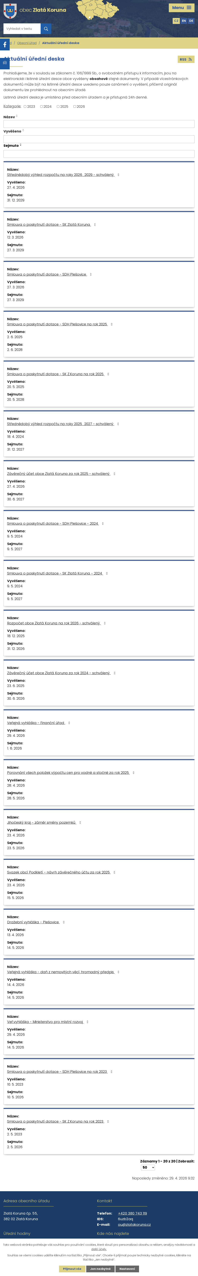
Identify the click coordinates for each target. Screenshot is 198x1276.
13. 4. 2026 (15, 934)
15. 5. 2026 (15, 897)
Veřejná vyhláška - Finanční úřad (39, 722)
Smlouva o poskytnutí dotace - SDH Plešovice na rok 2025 (60, 324)
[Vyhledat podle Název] (99, 124)
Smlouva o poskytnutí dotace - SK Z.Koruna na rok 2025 (59, 374)
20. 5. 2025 (15, 386)
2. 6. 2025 (14, 336)
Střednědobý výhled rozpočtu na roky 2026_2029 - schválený (64, 174)
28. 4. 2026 (16, 785)
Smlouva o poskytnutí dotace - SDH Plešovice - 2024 (56, 523)
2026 (81, 106)
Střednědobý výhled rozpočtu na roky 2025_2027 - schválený (63, 423)
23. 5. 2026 (15, 848)
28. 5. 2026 (16, 798)
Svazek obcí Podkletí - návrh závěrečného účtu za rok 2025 (62, 872)
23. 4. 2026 (16, 835)
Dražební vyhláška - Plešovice (36, 922)
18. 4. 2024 (15, 436)
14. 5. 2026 (15, 947)
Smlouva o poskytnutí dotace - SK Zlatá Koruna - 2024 (58, 573)
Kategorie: (12, 106)
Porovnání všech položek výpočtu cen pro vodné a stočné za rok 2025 (71, 772)
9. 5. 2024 (15, 536)
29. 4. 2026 (16, 735)
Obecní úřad (27, 43)
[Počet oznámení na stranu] (148, 1167)
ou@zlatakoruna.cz (134, 1224)
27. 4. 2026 (16, 187)
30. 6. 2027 (15, 499)
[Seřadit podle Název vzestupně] (17, 115)
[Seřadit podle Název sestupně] (17, 116)
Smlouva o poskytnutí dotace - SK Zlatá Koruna (52, 224)
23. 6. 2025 (15, 685)
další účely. (99, 1249)
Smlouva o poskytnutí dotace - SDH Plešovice (50, 274)
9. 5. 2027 (14, 549)
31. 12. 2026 (16, 648)
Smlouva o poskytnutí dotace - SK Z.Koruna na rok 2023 (58, 1121)
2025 (64, 106)
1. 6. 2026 (14, 748)
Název (9, 117)
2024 (48, 106)
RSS (186, 59)
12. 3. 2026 (15, 237)
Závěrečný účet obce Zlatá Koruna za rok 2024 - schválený (62, 673)
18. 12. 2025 (16, 635)
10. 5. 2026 (15, 1097)
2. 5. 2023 (14, 1134)
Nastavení (127, 1269)
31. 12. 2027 (15, 449)
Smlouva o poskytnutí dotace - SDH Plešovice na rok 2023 (60, 1071)
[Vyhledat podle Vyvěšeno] (99, 139)
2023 (31, 106)
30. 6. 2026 (16, 698)
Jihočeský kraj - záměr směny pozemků (44, 822)
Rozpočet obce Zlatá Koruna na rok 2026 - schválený (57, 623)
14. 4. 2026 (15, 984)
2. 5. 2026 (14, 1146)
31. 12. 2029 (15, 200)
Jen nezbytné (100, 1269)
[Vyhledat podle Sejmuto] (99, 154)
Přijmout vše (72, 1269)
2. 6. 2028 (14, 349)
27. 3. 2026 (15, 287)
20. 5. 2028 (15, 399)
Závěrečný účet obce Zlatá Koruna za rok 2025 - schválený (62, 473)
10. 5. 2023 (15, 1084)
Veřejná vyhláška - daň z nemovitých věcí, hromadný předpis (64, 972)
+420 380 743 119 (132, 1213)
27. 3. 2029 (15, 250)
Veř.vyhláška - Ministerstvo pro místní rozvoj (48, 1021)
